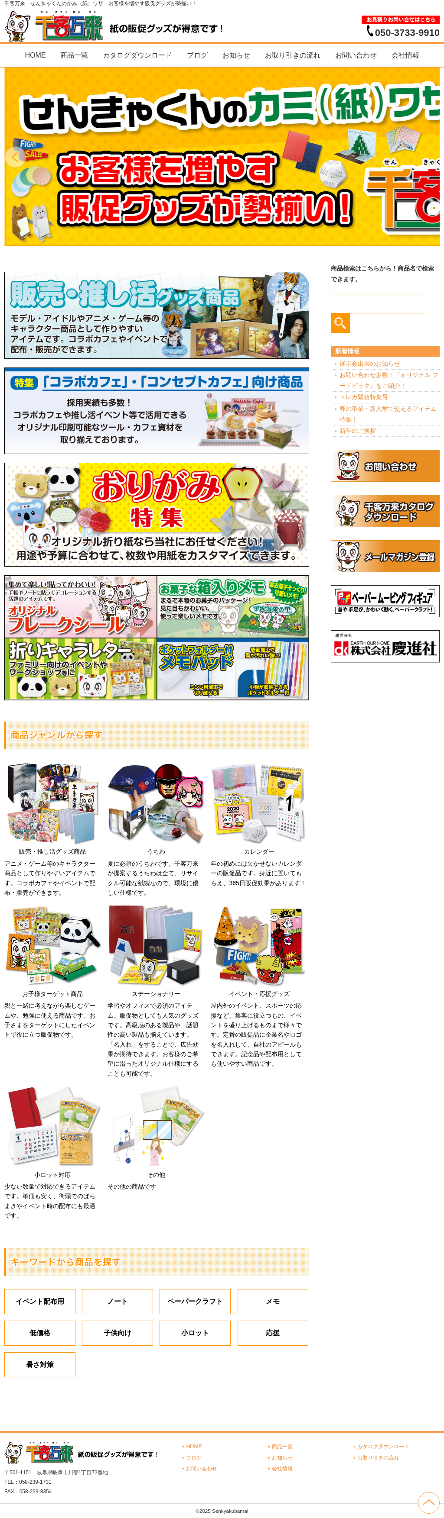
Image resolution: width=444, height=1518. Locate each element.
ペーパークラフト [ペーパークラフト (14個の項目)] (195, 1301)
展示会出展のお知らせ (370, 363)
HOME (35, 55)
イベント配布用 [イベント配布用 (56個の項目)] (40, 1301)
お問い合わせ (356, 55)
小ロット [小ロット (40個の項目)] (195, 1333)
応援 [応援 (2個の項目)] (273, 1333)
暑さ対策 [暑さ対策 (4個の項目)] (40, 1364)
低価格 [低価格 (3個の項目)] (39, 1333)
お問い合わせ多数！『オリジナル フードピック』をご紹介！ (389, 380)
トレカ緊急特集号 (364, 396)
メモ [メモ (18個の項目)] (273, 1301)
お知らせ (236, 55)
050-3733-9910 (407, 32)
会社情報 (405, 55)
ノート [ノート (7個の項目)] (117, 1301)
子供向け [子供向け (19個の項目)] (117, 1333)
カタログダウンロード (137, 55)
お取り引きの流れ (292, 55)
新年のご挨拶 (358, 430)
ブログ (197, 55)
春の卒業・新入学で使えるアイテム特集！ (388, 414)
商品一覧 (74, 55)
